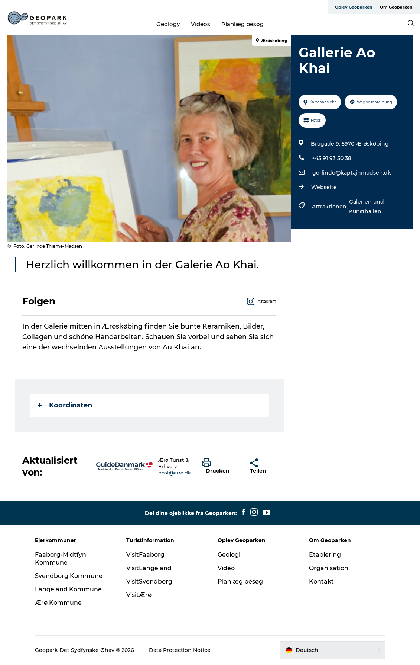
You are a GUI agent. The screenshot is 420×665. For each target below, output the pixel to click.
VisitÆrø (139, 594)
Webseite (324, 187)
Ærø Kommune (58, 602)
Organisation (328, 568)
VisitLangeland (149, 568)
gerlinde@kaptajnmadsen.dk (351, 172)
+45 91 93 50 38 (331, 158)
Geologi (229, 554)
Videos (200, 24)
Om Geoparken (396, 7)
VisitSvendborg (149, 581)
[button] (220, 466)
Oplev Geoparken (353, 7)
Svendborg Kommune (68, 575)
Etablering (325, 554)
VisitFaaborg (145, 554)
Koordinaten (65, 405)
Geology (168, 24)
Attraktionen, (330, 206)
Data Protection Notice (180, 650)
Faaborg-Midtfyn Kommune (60, 558)
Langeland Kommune (68, 589)
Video (226, 568)
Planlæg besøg (242, 24)
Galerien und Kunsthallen (366, 206)
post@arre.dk (174, 473)
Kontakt (321, 581)
